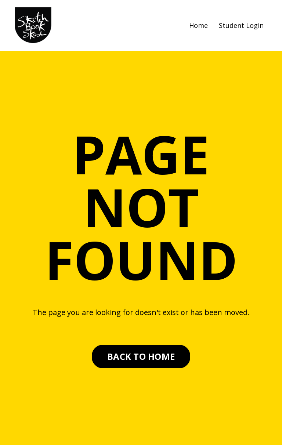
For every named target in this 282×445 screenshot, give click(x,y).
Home (198, 25)
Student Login (241, 25)
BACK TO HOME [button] (141, 356)
